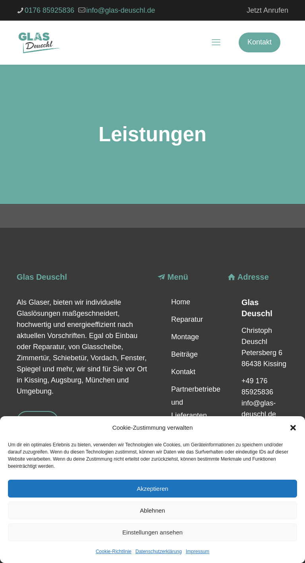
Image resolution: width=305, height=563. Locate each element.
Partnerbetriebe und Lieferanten (194, 402)
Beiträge (184, 354)
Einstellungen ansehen (152, 532)
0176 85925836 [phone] (49, 10)
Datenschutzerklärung (158, 551)
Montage (185, 337)
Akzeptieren (152, 488)
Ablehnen (152, 510)
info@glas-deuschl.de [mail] (120, 10)
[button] (293, 428)
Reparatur (187, 319)
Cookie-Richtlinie (113, 551)
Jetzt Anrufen (267, 10)
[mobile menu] (216, 42)
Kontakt (259, 42)
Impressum (197, 551)
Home (180, 302)
